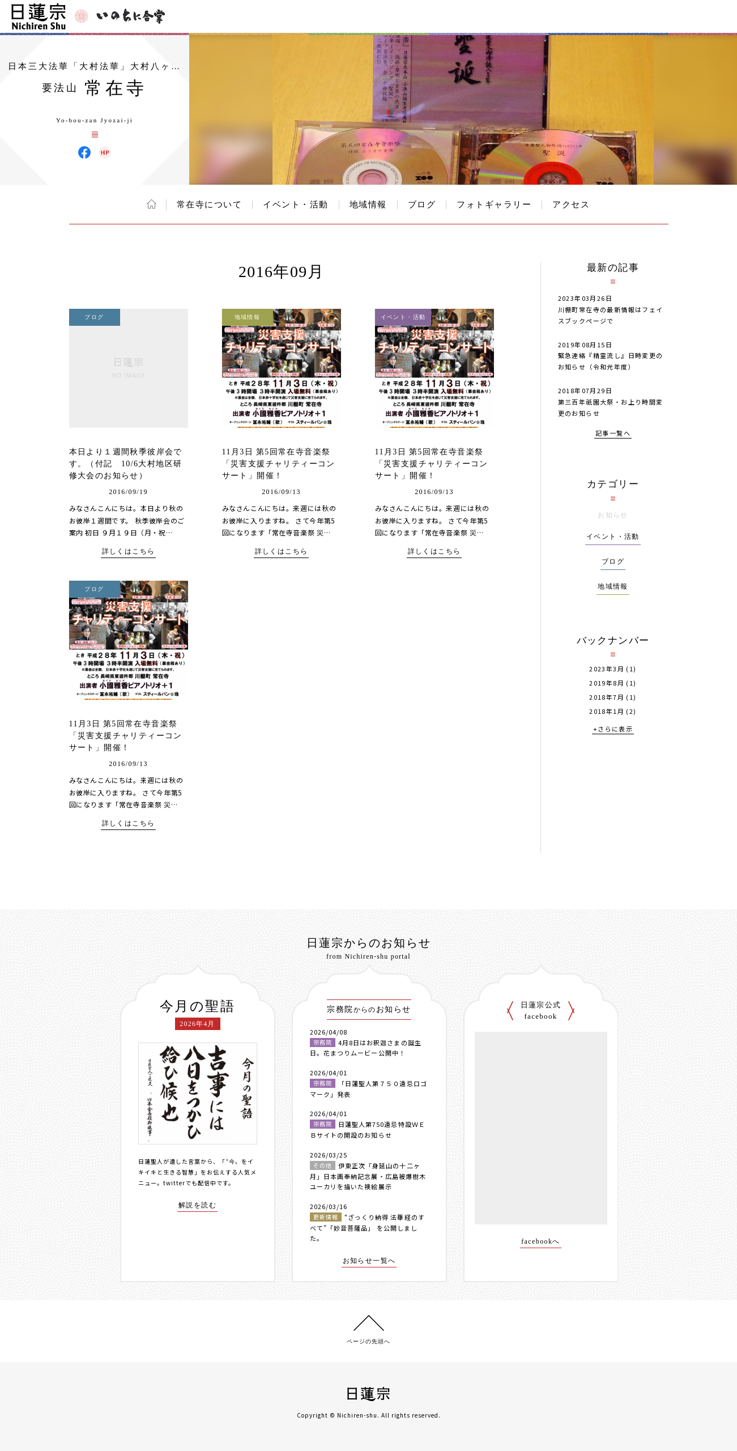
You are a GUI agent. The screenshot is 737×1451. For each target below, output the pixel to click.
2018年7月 (606, 697)
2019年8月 (606, 683)
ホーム (151, 203)
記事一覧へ (613, 433)
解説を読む (197, 1205)
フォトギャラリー (494, 204)
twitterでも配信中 (189, 1182)
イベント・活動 (296, 204)
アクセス (571, 204)
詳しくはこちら (128, 551)
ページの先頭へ (368, 1341)
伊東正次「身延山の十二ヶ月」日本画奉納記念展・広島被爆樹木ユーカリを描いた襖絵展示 (368, 1176)
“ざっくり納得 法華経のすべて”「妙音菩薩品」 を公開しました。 (367, 1227)
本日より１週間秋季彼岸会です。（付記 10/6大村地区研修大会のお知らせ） (125, 464)
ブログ (422, 204)
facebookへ (540, 1241)
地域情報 (368, 204)
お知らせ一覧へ (369, 1261)
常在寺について (209, 204)
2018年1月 (606, 711)
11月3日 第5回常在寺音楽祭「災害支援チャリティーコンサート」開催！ (278, 464)
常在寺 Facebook (84, 152)
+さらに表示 (613, 729)
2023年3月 (606, 669)
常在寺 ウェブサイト (105, 152)
